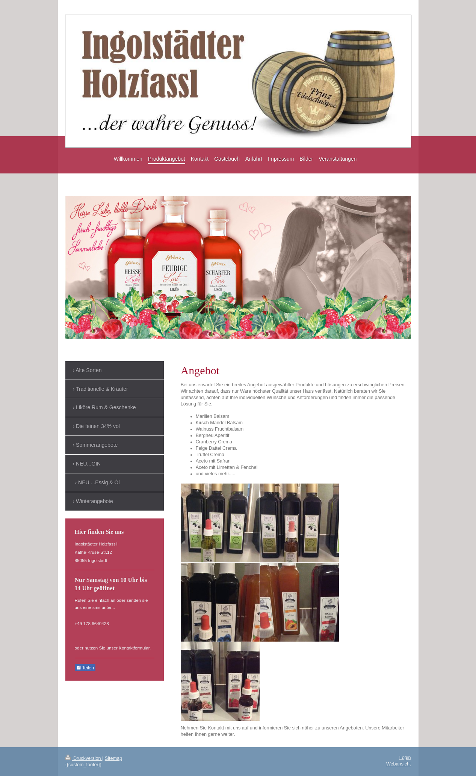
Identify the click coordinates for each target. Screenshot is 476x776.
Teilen (85, 668)
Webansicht (398, 764)
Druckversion (83, 758)
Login (405, 757)
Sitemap (113, 758)
